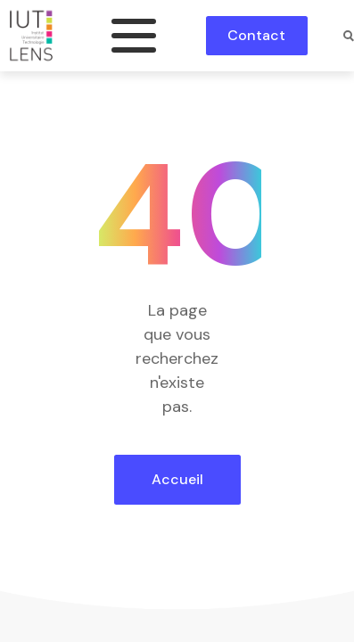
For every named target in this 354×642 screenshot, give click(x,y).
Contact (256, 35)
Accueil (177, 479)
